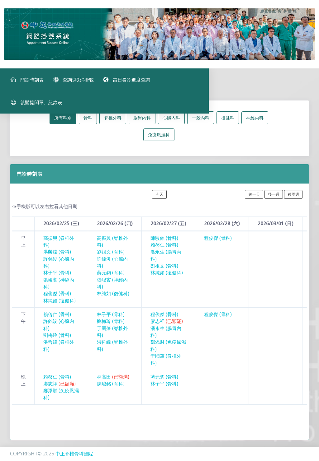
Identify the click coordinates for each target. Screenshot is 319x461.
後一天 (254, 197)
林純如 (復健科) (59, 303)
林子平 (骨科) (57, 275)
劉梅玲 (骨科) (57, 338)
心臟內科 (171, 120)
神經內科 (255, 120)
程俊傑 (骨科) (57, 296)
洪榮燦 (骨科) (57, 255)
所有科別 (63, 120)
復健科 (227, 120)
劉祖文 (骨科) (111, 255)
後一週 (273, 197)
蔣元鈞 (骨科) (111, 275)
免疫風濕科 (159, 138)
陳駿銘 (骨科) (164, 241)
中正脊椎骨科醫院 (74, 453)
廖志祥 (166, 324)
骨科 (87, 120)
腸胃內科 (142, 120)
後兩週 (293, 197)
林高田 (113, 379)
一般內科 (200, 120)
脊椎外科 (112, 120)
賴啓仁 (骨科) (164, 248)
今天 (159, 197)
